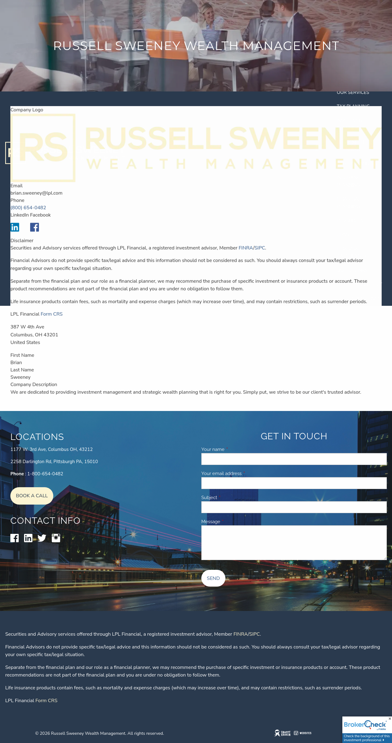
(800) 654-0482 (28, 213)
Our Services (353, 92)
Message (232, 522)
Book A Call (32, 495)
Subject (231, 498)
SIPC (259, 253)
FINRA (246, 253)
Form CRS (51, 320)
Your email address (243, 473)
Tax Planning (353, 106)
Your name (234, 449)
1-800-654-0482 (45, 474)
